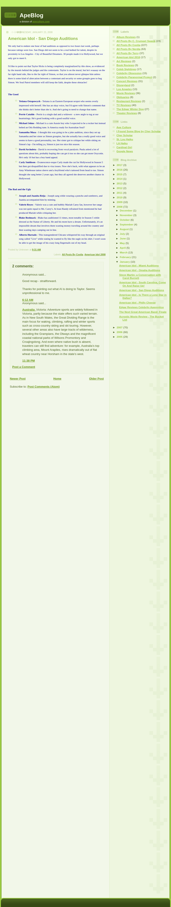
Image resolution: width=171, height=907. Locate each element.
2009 (120, 202)
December (126, 210)
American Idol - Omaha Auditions (139, 270)
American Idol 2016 (128, 57)
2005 (120, 336)
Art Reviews (123, 61)
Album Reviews (126, 36)
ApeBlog (31, 15)
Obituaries (122, 97)
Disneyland (123, 85)
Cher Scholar (124, 135)
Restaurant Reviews (128, 101)
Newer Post (18, 378)
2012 (120, 188)
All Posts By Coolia (72, 254)
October (125, 219)
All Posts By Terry (127, 53)
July (123, 233)
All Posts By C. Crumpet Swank (135, 40)
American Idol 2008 (95, 254)
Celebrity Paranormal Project (134, 77)
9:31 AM (36, 249)
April (123, 247)
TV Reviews (123, 105)
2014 (120, 178)
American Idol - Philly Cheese (137, 302)
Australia (28, 309)
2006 (120, 332)
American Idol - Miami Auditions (139, 265)
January (125, 261)
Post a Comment (23, 367)
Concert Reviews (126, 81)
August (125, 229)
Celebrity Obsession (129, 73)
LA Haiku (122, 143)
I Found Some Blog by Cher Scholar (138, 131)
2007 (120, 327)
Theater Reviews (126, 113)
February (126, 257)
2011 (120, 192)
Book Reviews (125, 65)
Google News (124, 151)
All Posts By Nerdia (128, 48)
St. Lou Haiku (124, 139)
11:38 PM (28, 360)
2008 (120, 206)
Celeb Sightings (126, 69)
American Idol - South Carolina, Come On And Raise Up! (142, 284)
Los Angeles (124, 89)
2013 (120, 183)
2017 (120, 165)
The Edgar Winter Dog (130, 109)
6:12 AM (27, 300)
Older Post (96, 378)
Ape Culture (123, 127)
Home (57, 378)
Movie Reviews (125, 93)
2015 (120, 174)
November (126, 215)
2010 (120, 197)
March (124, 252)
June (123, 238)
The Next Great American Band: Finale (143, 311)
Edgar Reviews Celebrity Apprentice (141, 307)
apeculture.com (41, 21)
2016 (120, 169)
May (123, 243)
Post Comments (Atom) (44, 386)
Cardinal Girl (124, 147)
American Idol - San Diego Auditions (43, 38)
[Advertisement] (126, 410)
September (127, 224)
